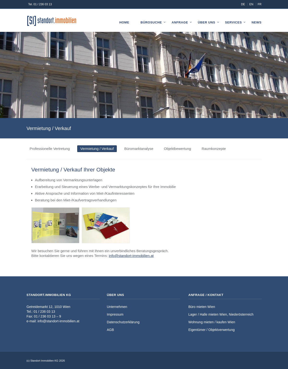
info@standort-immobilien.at (131, 256)
